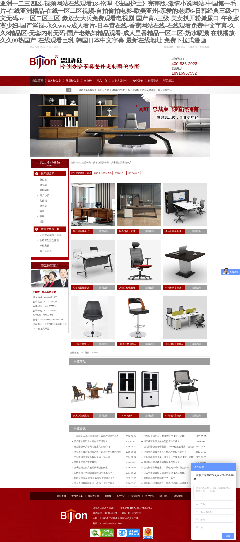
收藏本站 (192, 46)
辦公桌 (43, 179)
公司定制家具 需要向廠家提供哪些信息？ (94, 478)
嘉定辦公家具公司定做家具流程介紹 (92, 446)
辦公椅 (43, 184)
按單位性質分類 (101, 162)
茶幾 (42, 216)
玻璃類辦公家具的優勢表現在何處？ (92, 467)
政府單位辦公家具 (103, 173)
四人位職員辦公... (174, 344)
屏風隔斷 (44, 190)
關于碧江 (164, 496)
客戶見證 (149, 496)
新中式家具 (134, 173)
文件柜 (43, 200)
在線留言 (180, 46)
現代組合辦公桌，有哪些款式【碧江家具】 (165, 436)
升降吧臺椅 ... (82, 344)
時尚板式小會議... (174, 287)
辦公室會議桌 (148, 89)
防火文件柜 (103, 89)
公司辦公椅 (133, 89)
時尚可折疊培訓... (174, 415)
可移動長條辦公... (82, 287)
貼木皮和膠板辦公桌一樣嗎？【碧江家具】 (95, 483)
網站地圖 (204, 46)
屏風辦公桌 (93, 496)
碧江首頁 (61, 496)
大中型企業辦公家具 (121, 162)
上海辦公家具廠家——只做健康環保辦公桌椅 (166, 467)
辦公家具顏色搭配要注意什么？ (159, 478)
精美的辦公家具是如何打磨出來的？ (162, 441)
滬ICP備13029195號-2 (141, 507)
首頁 (73, 162)
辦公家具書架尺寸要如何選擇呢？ (91, 441)
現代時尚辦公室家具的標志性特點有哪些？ (165, 452)
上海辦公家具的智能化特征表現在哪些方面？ (96, 436)
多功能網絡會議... (174, 231)
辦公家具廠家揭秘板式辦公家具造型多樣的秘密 (97, 452)
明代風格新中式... (82, 231)
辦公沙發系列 (118, 89)
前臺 (42, 211)
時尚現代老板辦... (128, 231)
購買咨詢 (103, 231)
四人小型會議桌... (82, 415)
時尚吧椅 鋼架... (128, 344)
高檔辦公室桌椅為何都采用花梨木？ (162, 462)
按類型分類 (47, 173)
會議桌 (43, 205)
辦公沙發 (44, 195)
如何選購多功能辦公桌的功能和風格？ (93, 472)
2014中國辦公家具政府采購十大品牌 (92, 457)
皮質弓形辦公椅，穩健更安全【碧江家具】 (165, 472)
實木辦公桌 (77, 496)
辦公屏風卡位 (165, 89)
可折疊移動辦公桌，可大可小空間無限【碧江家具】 (169, 457)
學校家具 (119, 173)
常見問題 (135, 496)
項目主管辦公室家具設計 (86, 462)
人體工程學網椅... (128, 287)
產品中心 (121, 496)
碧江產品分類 (84, 162)
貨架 (42, 221)
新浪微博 (168, 46)
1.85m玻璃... (128, 415)
